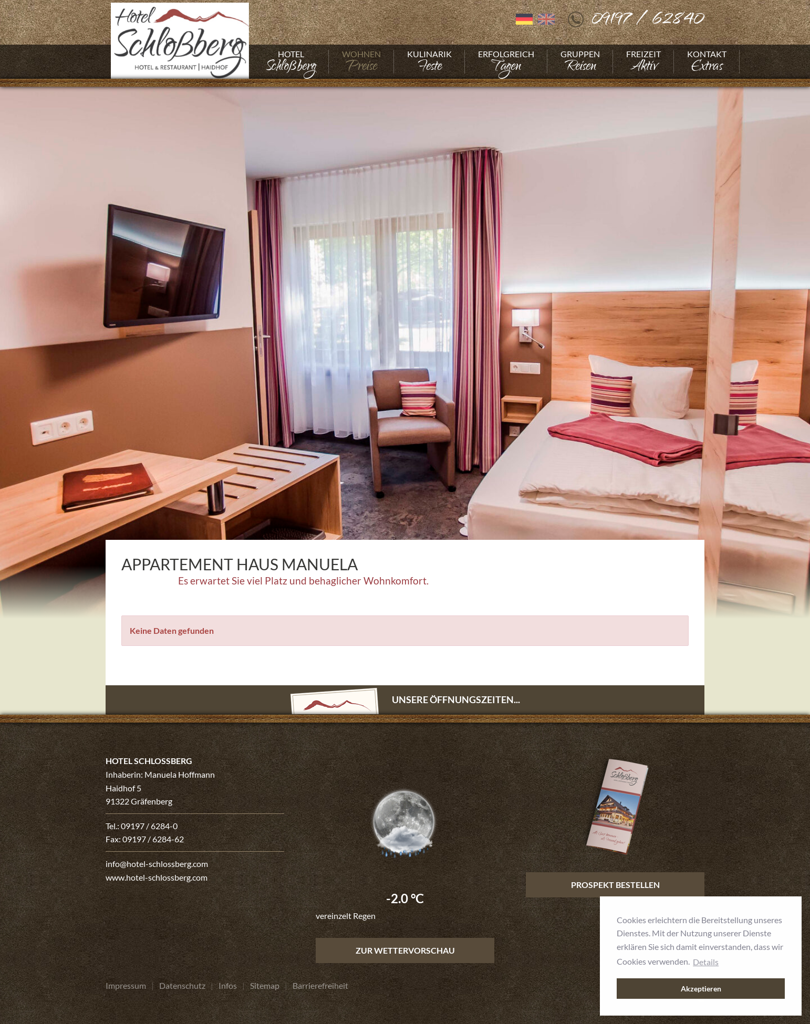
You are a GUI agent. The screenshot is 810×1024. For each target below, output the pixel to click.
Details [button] (706, 962)
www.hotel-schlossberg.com (156, 877)
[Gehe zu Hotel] (291, 62)
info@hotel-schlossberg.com (157, 864)
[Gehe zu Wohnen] (361, 62)
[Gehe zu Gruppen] (580, 62)
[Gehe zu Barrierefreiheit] (320, 985)
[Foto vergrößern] (405, 349)
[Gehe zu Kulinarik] (429, 62)
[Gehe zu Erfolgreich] (506, 62)
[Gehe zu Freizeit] (643, 62)
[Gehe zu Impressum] (126, 985)
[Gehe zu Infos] (228, 985)
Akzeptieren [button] (701, 988)
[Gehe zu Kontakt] (707, 62)
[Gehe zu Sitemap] (264, 985)
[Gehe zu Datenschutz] (182, 985)
